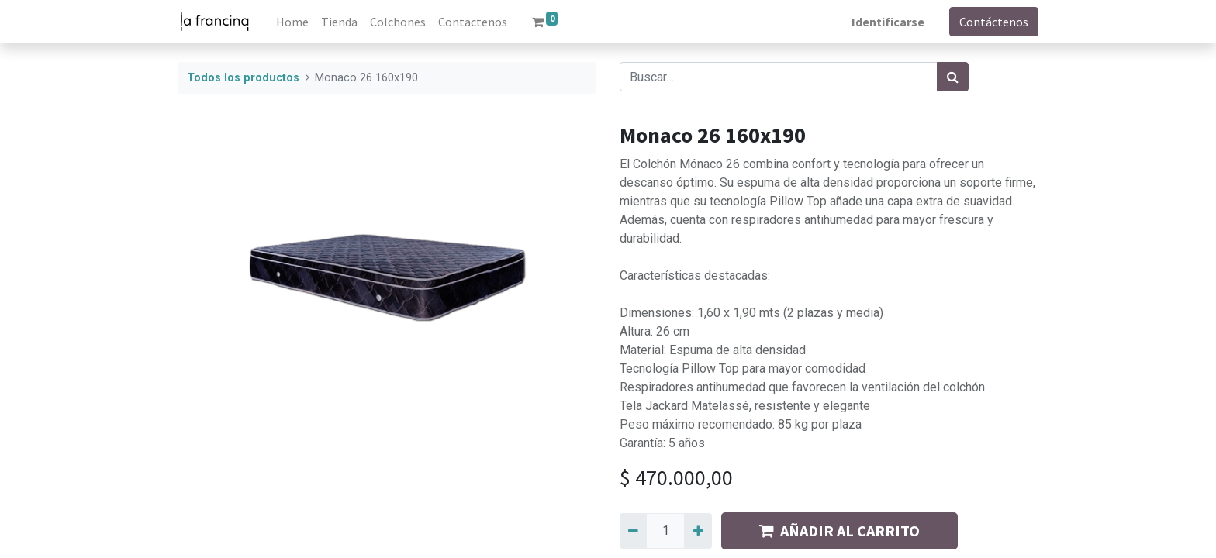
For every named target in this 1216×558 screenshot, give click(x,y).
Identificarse (888, 21)
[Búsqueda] (953, 76)
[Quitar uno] (633, 531)
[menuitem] (292, 21)
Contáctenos (993, 21)
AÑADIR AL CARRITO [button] (839, 530)
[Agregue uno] (697, 531)
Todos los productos (243, 77)
